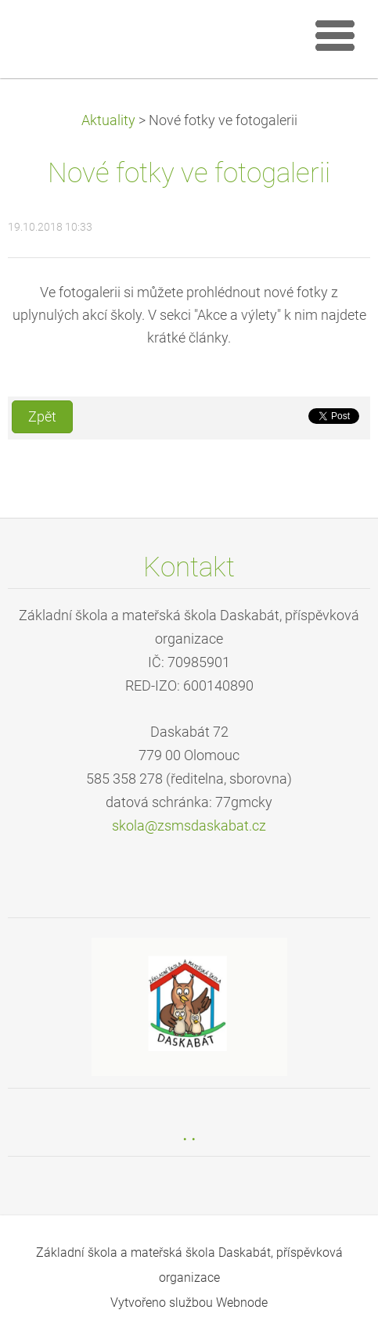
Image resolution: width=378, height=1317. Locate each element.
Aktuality (108, 120)
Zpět (42, 417)
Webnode (242, 1302)
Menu (334, 35)
